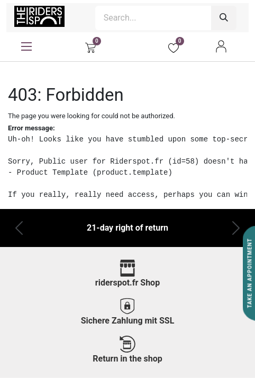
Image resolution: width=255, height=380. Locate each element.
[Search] (223, 18)
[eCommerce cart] (90, 46)
